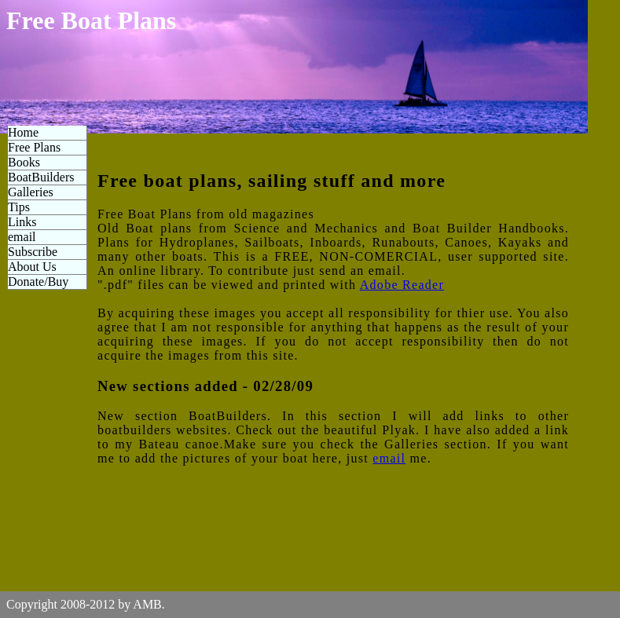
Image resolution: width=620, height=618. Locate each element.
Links (22, 222)
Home (23, 132)
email (22, 236)
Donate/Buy (38, 281)
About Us (32, 266)
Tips (19, 207)
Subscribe (32, 251)
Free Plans (34, 147)
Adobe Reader (402, 284)
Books (24, 162)
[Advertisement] (568, 235)
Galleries (30, 192)
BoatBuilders (41, 177)
